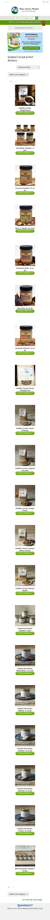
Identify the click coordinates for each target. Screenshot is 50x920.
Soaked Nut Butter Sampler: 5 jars (25, 630)
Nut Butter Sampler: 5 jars (25, 149)
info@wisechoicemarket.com (30, 908)
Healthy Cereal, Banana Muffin (25, 590)
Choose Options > (25, 113)
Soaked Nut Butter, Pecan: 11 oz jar (25, 830)
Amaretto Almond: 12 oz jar (25, 349)
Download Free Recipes (31, 48)
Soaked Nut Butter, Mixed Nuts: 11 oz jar (25, 670)
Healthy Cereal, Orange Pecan (25, 509)
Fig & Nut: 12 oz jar (25, 308)
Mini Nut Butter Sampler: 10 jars (25, 870)
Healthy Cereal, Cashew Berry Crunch (25, 549)
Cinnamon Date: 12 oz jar (25, 269)
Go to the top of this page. (32, 900)
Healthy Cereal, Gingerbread (25, 109)
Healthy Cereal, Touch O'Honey (25, 429)
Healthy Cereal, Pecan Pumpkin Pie (25, 389)
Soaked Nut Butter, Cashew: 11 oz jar (25, 750)
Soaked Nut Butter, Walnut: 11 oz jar (25, 710)
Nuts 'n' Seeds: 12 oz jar (25, 228)
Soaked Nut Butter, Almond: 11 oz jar (25, 790)
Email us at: (12, 908)
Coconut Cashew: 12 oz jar (25, 189)
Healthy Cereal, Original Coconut (25, 469)
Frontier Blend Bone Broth (29, 22)
